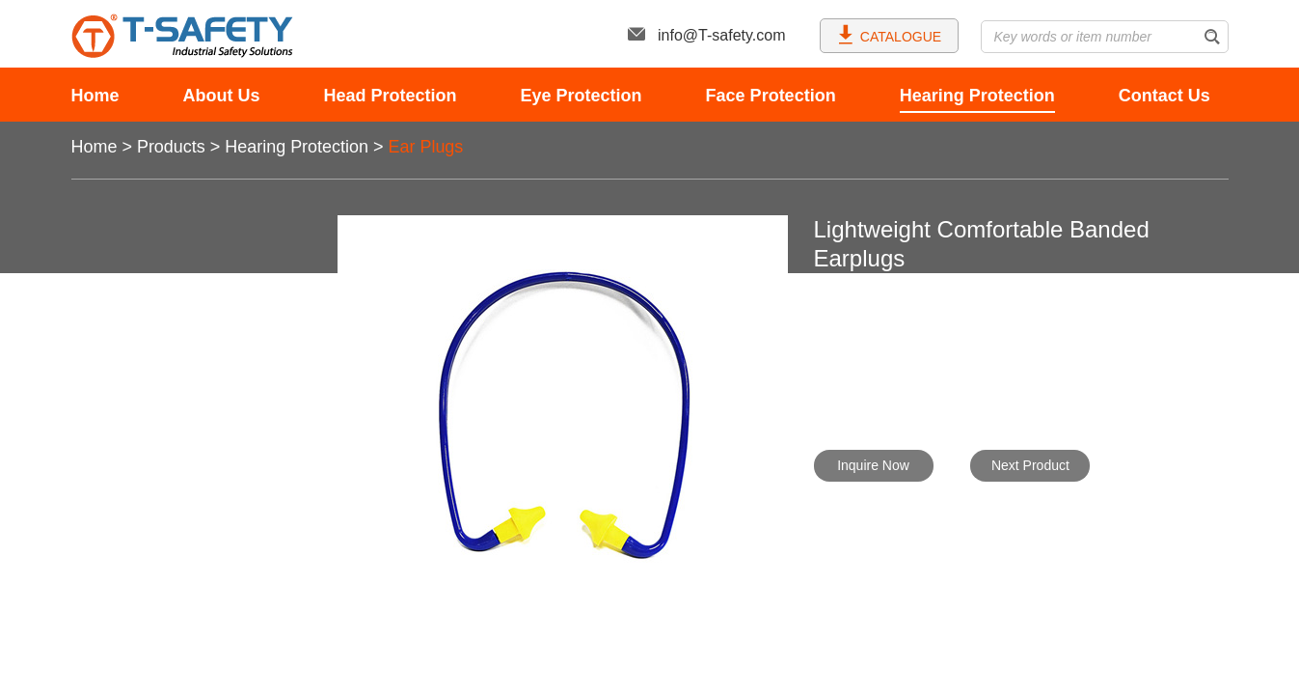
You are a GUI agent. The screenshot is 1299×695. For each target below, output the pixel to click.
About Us (221, 95)
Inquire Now (873, 465)
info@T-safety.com (706, 35)
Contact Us (1164, 95)
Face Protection (771, 95)
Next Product (1030, 465)
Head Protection (390, 95)
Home (95, 95)
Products (171, 146)
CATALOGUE (888, 34)
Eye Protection (581, 95)
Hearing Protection (977, 95)
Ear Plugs (426, 146)
